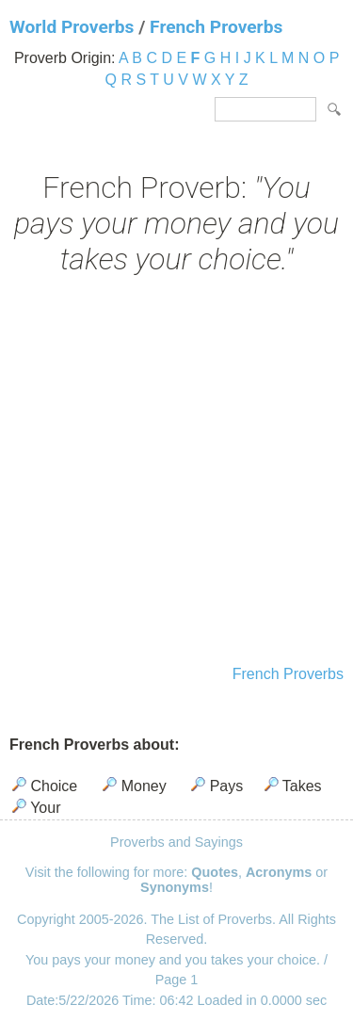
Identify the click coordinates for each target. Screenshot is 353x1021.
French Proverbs (216, 27)
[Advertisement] (176, 472)
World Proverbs (71, 27)
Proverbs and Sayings (176, 842)
